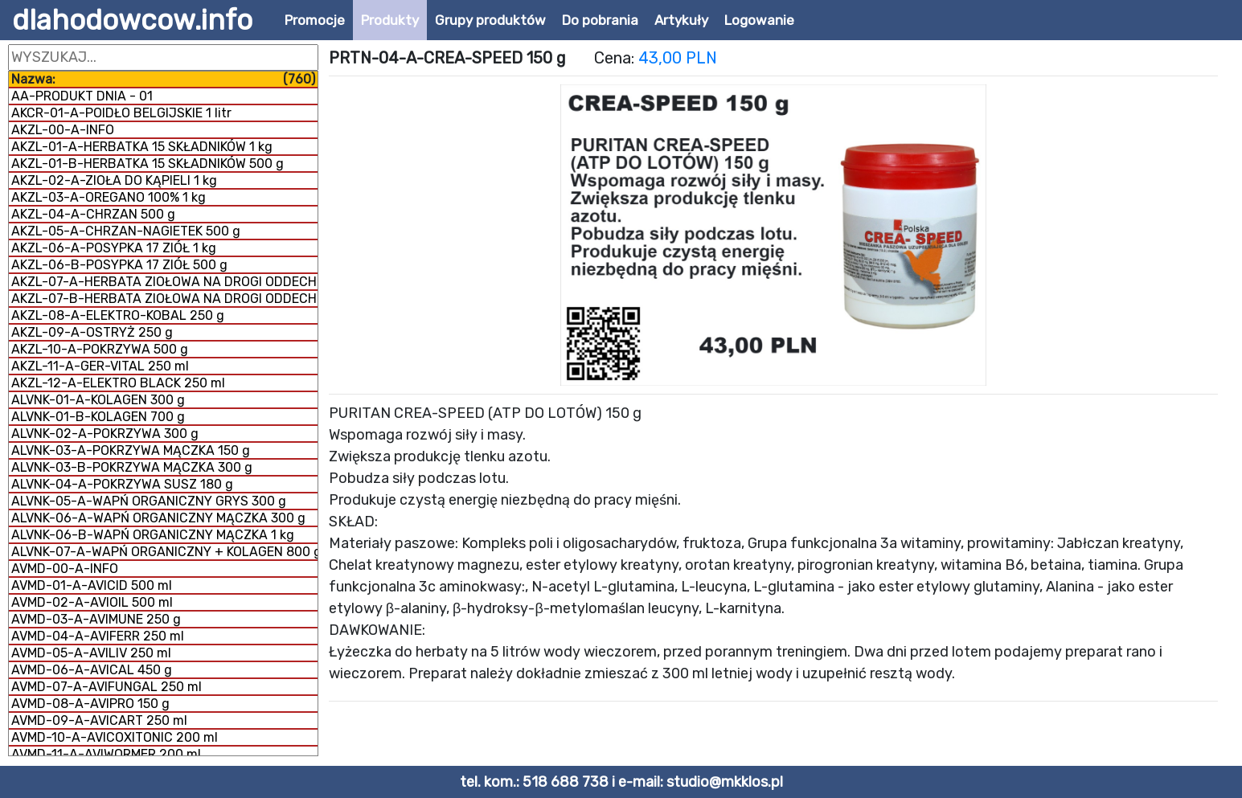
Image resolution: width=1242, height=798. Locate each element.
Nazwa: (163, 79)
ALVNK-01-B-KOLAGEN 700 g (98, 416)
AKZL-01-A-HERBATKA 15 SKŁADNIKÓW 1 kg (142, 146)
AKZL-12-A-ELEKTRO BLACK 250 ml (118, 383)
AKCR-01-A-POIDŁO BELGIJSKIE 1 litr (121, 113)
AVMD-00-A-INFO (64, 568)
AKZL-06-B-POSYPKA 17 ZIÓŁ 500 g (119, 264)
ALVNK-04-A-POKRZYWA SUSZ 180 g (122, 484)
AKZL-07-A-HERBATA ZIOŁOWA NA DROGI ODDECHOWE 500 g (164, 281)
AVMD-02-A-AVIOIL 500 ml (92, 602)
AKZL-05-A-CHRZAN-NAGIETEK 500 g (125, 231)
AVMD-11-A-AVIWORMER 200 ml (106, 754)
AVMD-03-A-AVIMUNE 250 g (96, 619)
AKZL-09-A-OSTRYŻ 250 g (92, 332)
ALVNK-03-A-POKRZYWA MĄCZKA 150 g (130, 450)
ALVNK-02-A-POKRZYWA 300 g (105, 433)
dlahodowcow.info (132, 20)
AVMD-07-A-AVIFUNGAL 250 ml (106, 686)
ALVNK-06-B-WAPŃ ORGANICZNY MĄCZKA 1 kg (152, 534)
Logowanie (759, 20)
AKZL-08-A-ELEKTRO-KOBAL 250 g (117, 315)
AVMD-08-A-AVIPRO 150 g (90, 703)
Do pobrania (600, 20)
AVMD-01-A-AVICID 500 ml (91, 585)
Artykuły (681, 20)
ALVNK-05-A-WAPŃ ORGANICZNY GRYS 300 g (148, 501)
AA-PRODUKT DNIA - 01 (82, 96)
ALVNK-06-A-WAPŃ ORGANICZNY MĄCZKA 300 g (158, 518)
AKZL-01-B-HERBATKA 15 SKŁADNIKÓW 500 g (147, 163)
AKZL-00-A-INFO (62, 129)
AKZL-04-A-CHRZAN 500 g (93, 214)
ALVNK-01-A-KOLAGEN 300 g (98, 399)
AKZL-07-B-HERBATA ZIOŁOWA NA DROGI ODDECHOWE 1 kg (164, 298)
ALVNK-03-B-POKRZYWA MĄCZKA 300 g (131, 467)
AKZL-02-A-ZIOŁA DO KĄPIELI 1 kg (114, 180)
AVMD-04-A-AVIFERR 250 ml (97, 636)
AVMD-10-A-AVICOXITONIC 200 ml (114, 737)
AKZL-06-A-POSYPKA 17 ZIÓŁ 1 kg (113, 248)
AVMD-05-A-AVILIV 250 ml (91, 653)
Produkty (390, 20)
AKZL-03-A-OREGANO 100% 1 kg (108, 197)
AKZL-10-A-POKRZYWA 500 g (99, 349)
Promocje (315, 20)
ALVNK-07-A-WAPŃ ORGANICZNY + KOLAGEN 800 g (164, 551)
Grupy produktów (490, 20)
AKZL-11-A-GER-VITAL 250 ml (100, 366)
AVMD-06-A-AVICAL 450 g (91, 669)
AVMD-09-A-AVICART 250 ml (99, 720)
